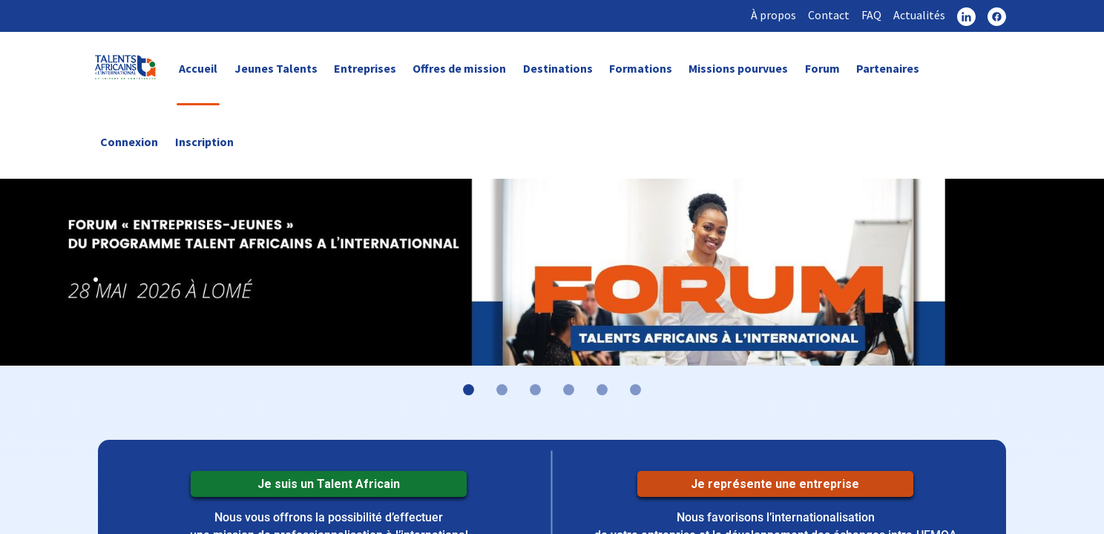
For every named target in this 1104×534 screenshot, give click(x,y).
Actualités (919, 14)
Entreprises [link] (365, 68)
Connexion (129, 141)
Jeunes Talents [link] (276, 68)
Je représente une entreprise (775, 484)
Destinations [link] (558, 68)
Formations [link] (640, 68)
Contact (829, 14)
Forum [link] (822, 68)
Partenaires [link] (887, 68)
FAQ (871, 14)
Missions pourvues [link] (738, 68)
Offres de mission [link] (459, 68)
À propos (773, 14)
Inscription (204, 141)
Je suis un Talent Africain (328, 484)
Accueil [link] (198, 68)
